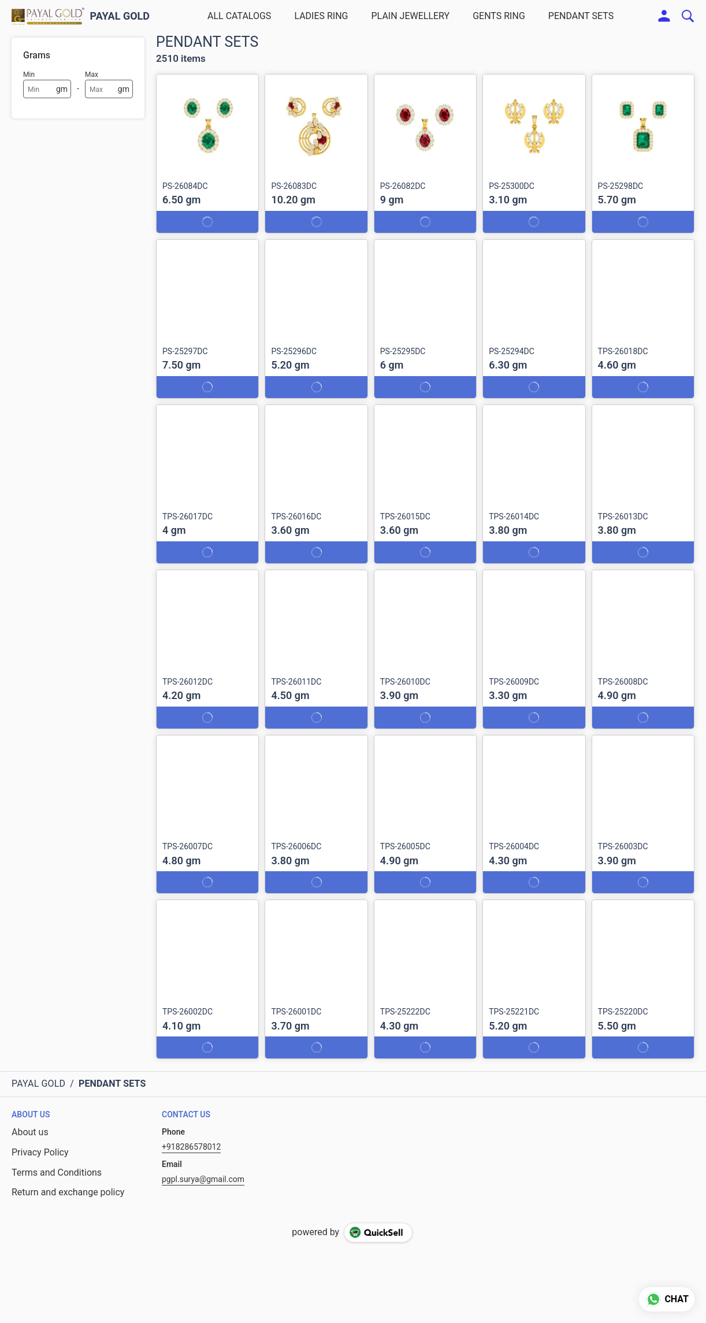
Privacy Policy (40, 1152)
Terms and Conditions (57, 1172)
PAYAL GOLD (120, 16)
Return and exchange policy (68, 1192)
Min (29, 74)
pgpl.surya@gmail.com (203, 1179)
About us (30, 1132)
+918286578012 (191, 1146)
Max (91, 74)
